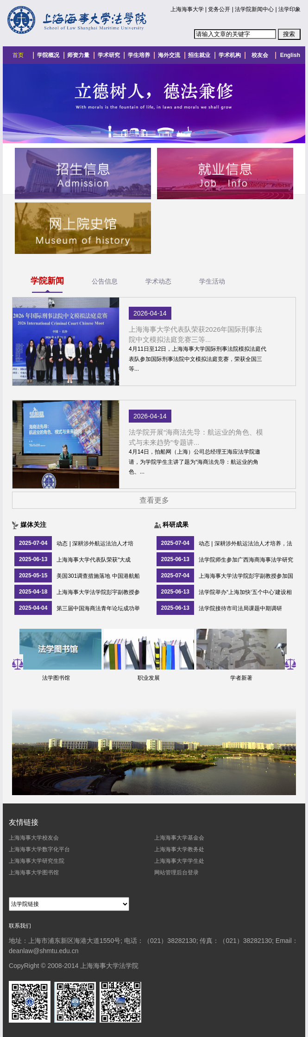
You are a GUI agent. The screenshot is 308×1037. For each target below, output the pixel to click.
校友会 (259, 55)
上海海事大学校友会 (34, 838)
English (290, 55)
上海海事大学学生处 (179, 861)
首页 (18, 55)
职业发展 (152, 678)
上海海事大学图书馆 (34, 872)
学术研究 (109, 55)
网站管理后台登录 (176, 872)
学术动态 (158, 281)
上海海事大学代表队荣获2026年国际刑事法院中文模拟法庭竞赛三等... (195, 334)
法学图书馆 (59, 678)
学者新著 (244, 678)
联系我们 (20, 926)
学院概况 (48, 55)
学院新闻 (47, 280)
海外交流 (169, 55)
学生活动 (212, 281)
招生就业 (199, 55)
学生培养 (139, 55)
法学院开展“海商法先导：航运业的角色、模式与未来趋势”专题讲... (196, 437)
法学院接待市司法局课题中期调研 (240, 608)
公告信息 (105, 281)
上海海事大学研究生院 (36, 861)
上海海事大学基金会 (179, 838)
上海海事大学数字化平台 (39, 849)
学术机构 (230, 55)
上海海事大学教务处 (179, 849)
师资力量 (78, 55)
